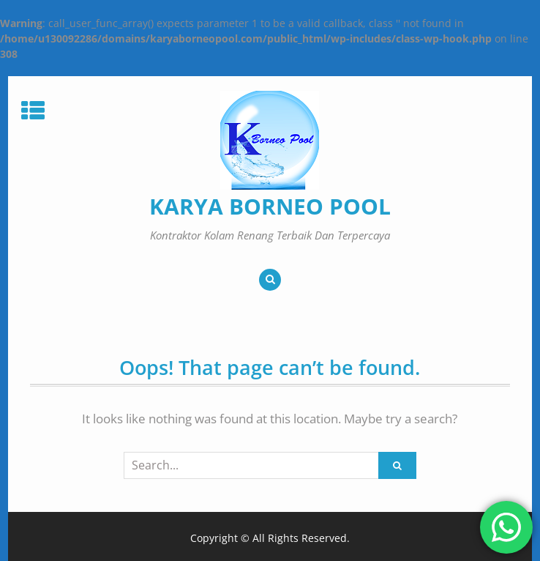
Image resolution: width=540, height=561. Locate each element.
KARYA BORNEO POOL (270, 206)
